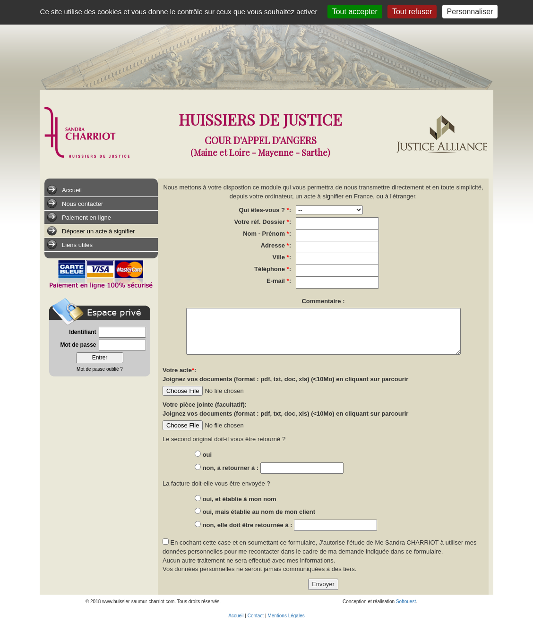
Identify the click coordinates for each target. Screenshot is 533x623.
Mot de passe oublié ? (100, 369)
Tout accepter (355, 12)
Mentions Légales (285, 615)
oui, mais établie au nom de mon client (259, 511)
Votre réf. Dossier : (262, 221)
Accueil (64, 190)
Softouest (406, 601)
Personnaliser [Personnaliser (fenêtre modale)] (470, 12)
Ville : (281, 257)
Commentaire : (322, 301)
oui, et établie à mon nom (239, 499)
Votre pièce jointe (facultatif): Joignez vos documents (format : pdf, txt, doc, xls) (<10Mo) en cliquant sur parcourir (285, 409)
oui (207, 454)
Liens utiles (70, 244)
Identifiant (82, 332)
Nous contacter (75, 203)
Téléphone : (272, 269)
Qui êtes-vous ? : (265, 209)
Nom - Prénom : (267, 233)
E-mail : (278, 280)
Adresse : (276, 245)
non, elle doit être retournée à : (248, 525)
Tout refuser (412, 12)
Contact (256, 615)
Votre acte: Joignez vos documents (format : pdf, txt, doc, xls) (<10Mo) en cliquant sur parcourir (285, 375)
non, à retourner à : (231, 467)
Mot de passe (78, 344)
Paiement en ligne (79, 217)
